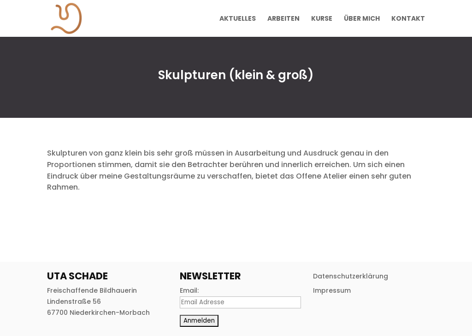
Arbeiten (283, 19)
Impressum (332, 290)
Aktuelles (237, 19)
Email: (189, 290)
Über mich (362, 19)
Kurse (321, 19)
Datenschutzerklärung (350, 276)
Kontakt (408, 19)
